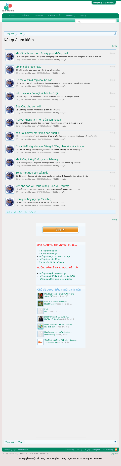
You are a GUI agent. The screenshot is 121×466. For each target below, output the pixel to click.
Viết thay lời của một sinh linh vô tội (37, 93)
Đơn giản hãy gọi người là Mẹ (33, 199)
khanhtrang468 (50, 304)
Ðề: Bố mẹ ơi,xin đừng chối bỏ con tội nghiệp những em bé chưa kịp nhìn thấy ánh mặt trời (53, 83)
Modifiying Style (10, 450)
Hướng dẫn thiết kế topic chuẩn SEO (57, 276)
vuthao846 (48, 296)
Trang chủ (13, 15)
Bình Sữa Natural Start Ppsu (56, 302)
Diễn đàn (25, 15)
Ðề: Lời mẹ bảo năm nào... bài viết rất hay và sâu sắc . (38, 70)
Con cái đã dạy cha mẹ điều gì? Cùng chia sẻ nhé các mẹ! (50, 146)
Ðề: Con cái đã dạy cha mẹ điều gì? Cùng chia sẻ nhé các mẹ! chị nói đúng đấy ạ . (49, 150)
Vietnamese (23, 450)
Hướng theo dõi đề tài (49, 259)
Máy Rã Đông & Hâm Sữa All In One (59, 294)
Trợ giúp (87, 450)
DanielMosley (49, 335)
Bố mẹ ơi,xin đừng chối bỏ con (34, 80)
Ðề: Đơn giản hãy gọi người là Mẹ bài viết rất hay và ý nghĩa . (40, 202)
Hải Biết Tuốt (49, 327)
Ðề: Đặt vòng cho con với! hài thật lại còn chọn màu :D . (38, 110)
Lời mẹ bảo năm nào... (29, 66)
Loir (45, 311)
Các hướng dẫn (54, 15)
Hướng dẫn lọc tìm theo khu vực (54, 256)
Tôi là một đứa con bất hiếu (32, 172)
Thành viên (38, 15)
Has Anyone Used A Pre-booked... (58, 332)
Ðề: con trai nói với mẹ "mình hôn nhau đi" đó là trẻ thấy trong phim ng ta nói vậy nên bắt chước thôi (56, 136)
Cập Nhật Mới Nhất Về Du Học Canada (60, 340)
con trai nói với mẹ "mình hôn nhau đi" (38, 133)
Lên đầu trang (107, 450)
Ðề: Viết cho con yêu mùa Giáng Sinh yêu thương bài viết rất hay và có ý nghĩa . (48, 189)
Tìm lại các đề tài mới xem (51, 262)
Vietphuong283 (50, 342)
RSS (116, 449)
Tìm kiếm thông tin (48, 250)
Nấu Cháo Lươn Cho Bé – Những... (58, 324)
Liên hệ (83, 15)
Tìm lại (114, 46)
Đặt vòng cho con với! (28, 106)
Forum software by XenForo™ (26, 454)
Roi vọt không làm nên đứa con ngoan (38, 119)
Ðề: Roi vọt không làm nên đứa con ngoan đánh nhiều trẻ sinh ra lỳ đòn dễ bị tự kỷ (49, 123)
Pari (46, 309)
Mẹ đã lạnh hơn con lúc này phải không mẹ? (42, 53)
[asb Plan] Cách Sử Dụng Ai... (56, 317)
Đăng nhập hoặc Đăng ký (103, 2)
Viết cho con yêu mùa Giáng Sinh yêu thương (42, 186)
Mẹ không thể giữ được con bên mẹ (37, 159)
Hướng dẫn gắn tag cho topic (53, 273)
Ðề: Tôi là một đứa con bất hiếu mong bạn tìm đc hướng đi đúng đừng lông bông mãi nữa (52, 176)
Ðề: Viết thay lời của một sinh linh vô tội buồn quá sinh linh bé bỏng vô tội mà (47, 96)
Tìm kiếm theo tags (48, 253)
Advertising (70, 15)
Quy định (114, 454)
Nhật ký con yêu (60, 60)
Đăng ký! (60, 229)
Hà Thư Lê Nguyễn (52, 319)
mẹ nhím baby (30, 60)
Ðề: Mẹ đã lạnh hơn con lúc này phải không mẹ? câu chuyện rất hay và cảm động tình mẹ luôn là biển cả (58, 57)
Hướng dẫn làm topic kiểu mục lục (56, 279)
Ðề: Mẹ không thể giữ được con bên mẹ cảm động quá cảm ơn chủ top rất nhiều (48, 163)
